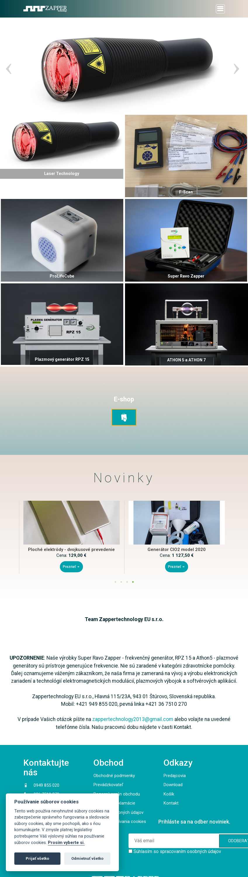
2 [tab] (121, 582)
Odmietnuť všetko (87, 858)
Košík (169, 794)
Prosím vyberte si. (66, 842)
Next (235, 66)
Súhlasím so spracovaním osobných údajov (177, 851)
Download (173, 784)
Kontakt (171, 803)
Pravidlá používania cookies (119, 821)
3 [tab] (127, 582)
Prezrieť (71, 567)
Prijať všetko (37, 858)
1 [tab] (115, 582)
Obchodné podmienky (114, 775)
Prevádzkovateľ (108, 784)
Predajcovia (175, 775)
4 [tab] (133, 582)
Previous (7, 66)
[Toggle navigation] (220, 8)
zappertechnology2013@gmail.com (132, 719)
